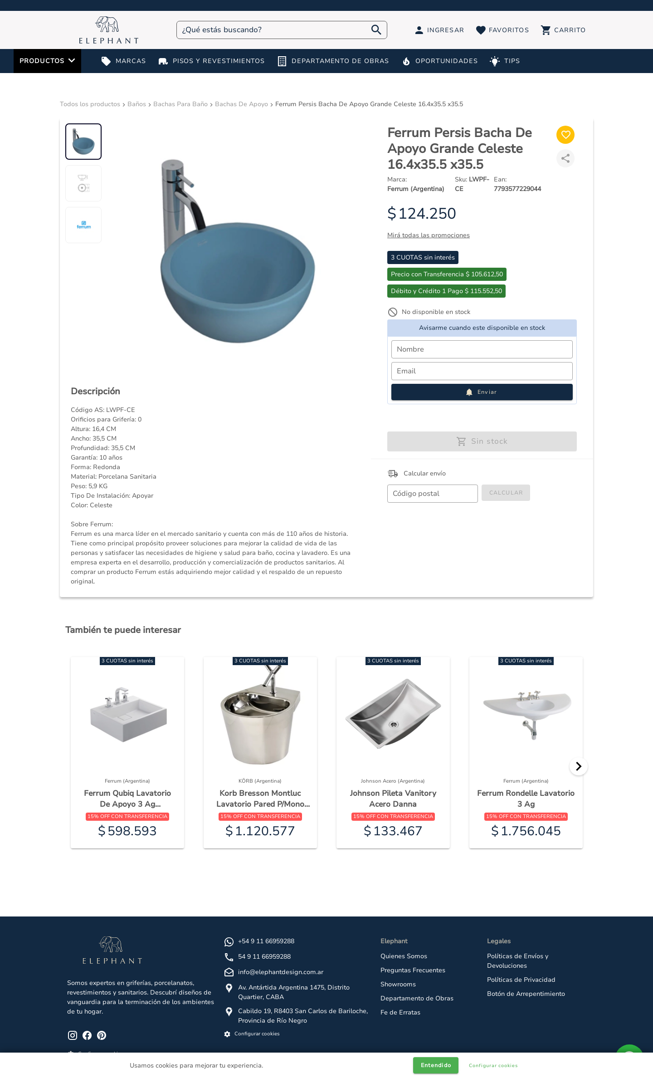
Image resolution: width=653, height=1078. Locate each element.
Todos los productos (90, 104)
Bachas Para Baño (180, 104)
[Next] (579, 766)
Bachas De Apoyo (241, 104)
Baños (136, 104)
